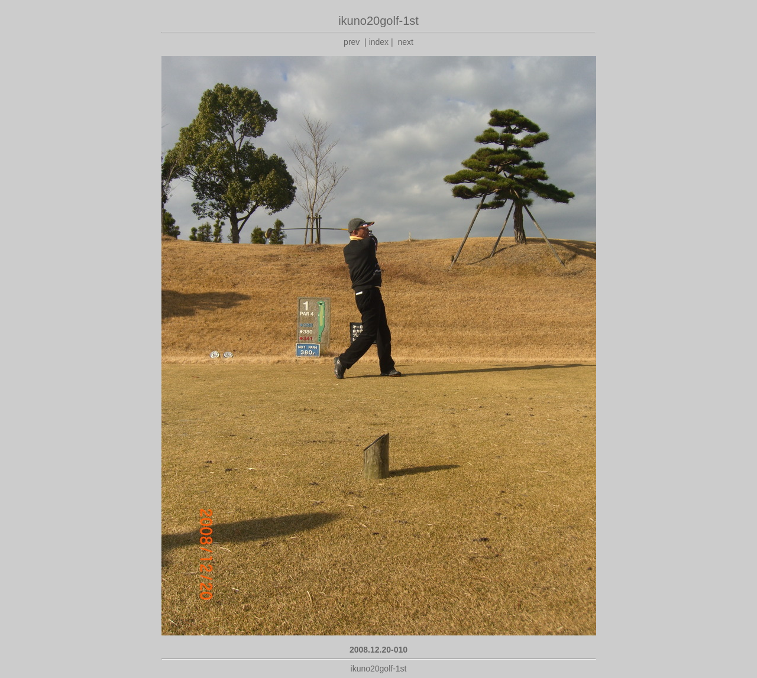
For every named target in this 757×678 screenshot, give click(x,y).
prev (352, 42)
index (379, 42)
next (405, 42)
